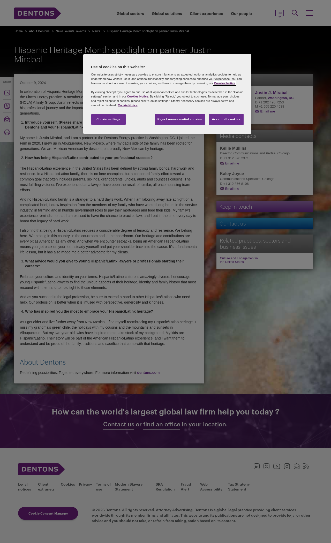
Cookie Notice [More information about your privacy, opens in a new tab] (128, 105)
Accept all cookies (226, 119)
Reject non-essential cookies (179, 119)
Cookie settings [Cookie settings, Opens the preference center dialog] (108, 119)
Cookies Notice (224, 83)
